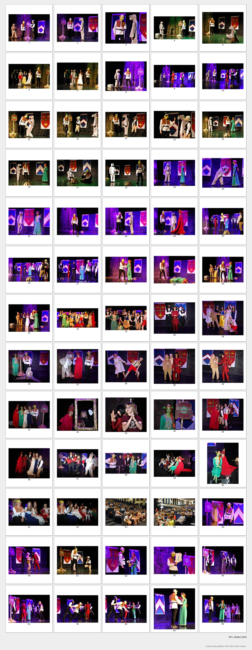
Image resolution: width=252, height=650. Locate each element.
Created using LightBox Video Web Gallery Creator (226, 646)
